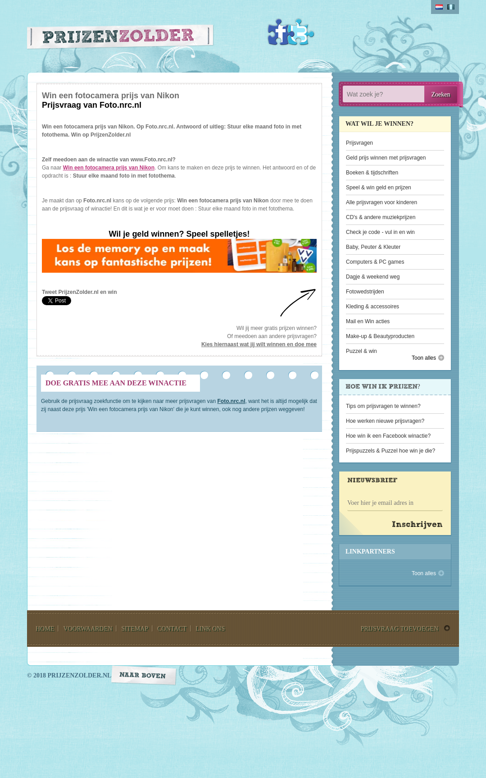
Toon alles (424, 358)
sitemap (134, 628)
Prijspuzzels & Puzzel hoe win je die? (390, 451)
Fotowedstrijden (365, 291)
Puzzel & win (361, 351)
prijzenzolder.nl (79, 675)
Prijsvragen (359, 143)
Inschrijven (417, 525)
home (45, 628)
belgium (450, 7)
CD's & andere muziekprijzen (380, 217)
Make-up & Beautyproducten (380, 336)
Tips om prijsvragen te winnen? (383, 406)
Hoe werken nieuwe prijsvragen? (385, 421)
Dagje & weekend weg (373, 277)
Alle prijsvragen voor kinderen (381, 202)
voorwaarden (87, 628)
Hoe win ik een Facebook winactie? (388, 436)
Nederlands (439, 7)
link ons (210, 628)
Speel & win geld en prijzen (378, 187)
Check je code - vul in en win (380, 232)
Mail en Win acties (368, 321)
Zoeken (440, 94)
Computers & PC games (375, 262)
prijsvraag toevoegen (399, 628)
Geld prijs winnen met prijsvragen (386, 158)
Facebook (281, 32)
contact (171, 628)
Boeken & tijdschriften (372, 172)
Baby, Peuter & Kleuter (373, 247)
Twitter (300, 32)
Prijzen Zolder (120, 39)
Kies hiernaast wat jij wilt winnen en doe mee (259, 344)
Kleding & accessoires (372, 306)
